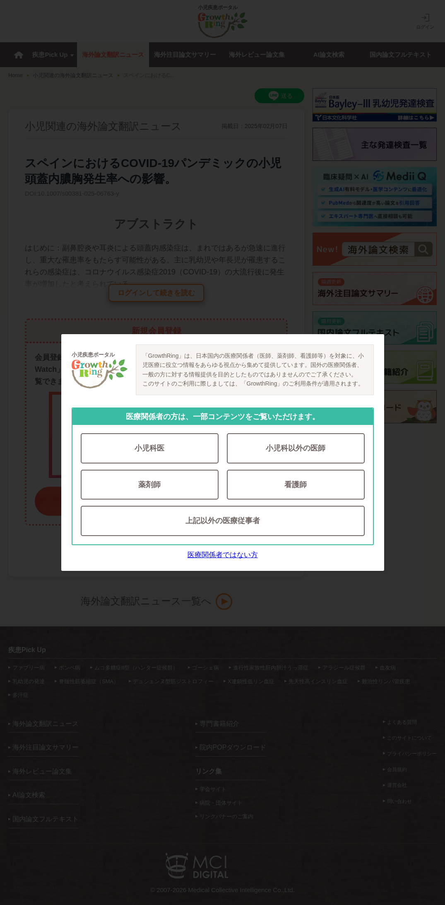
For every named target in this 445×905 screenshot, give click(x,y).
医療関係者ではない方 (223, 556)
